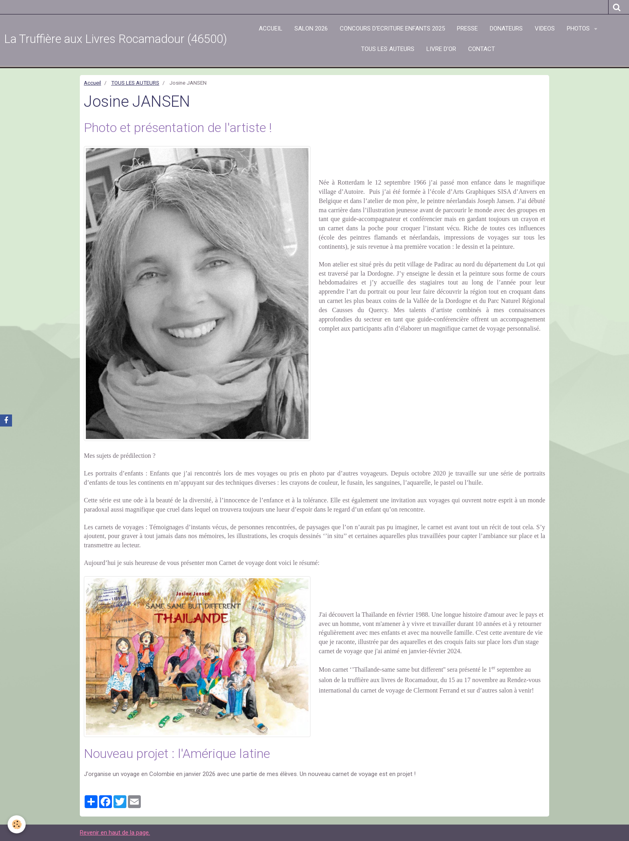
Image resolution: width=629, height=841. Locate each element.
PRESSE (467, 28)
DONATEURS (506, 28)
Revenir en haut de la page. (115, 832)
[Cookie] (17, 824)
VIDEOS (545, 28)
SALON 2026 (311, 28)
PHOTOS (579, 28)
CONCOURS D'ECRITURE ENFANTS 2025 (392, 28)
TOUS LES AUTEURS (387, 49)
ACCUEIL (270, 28)
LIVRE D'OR (441, 49)
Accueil (92, 82)
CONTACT (481, 49)
